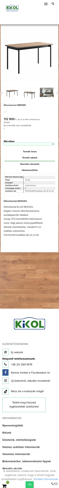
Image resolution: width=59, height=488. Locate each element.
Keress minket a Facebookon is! (26, 372)
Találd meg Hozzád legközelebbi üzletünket (24, 404)
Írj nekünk (12, 352)
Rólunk (6, 432)
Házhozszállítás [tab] (30, 170)
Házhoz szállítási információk (21, 447)
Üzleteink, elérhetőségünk (19, 440)
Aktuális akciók (12, 468)
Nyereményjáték (12, 425)
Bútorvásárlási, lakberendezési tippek (26, 461)
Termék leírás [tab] (30, 152)
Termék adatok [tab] (29, 158)
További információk (45, 479)
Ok (30, 484)
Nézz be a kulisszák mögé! (23, 391)
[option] (12, 92)
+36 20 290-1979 (18, 362)
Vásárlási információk (16, 454)
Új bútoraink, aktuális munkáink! (26, 380)
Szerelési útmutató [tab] (29, 164)
